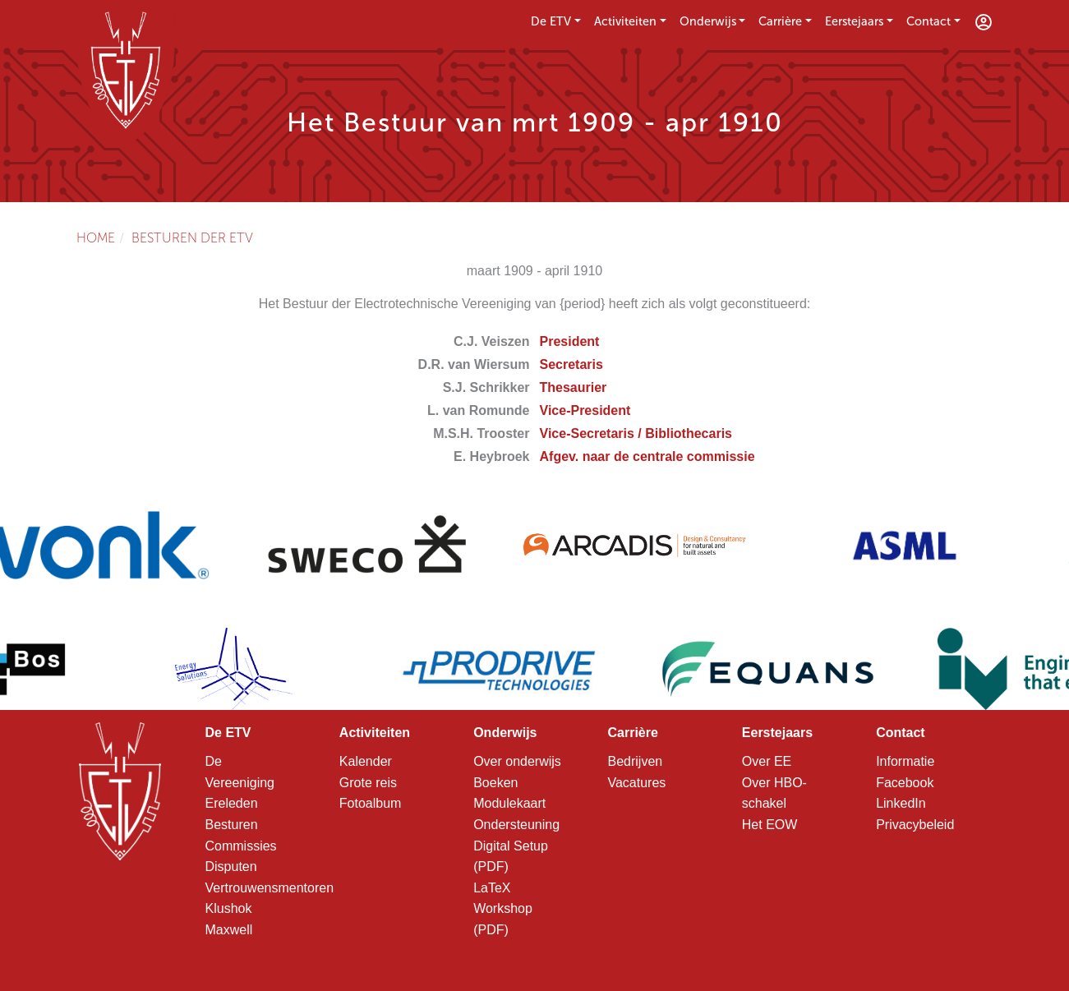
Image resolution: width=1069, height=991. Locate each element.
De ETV (551, 21)
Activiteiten (625, 21)
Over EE (766, 761)
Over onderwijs (517, 761)
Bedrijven (634, 761)
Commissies (241, 846)
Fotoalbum (370, 803)
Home (95, 238)
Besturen (231, 825)
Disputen (231, 866)
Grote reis (368, 783)
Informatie (905, 761)
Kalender (365, 761)
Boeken (495, 783)
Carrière (780, 21)
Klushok (228, 908)
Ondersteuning (516, 825)
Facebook (904, 783)
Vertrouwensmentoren (269, 888)
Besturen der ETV (192, 238)
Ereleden (231, 803)
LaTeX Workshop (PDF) (502, 909)
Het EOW (770, 825)
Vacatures (636, 783)
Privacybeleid (915, 825)
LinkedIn (901, 803)
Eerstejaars (854, 21)
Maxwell (229, 930)
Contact (928, 21)
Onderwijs (708, 21)
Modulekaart (509, 803)
